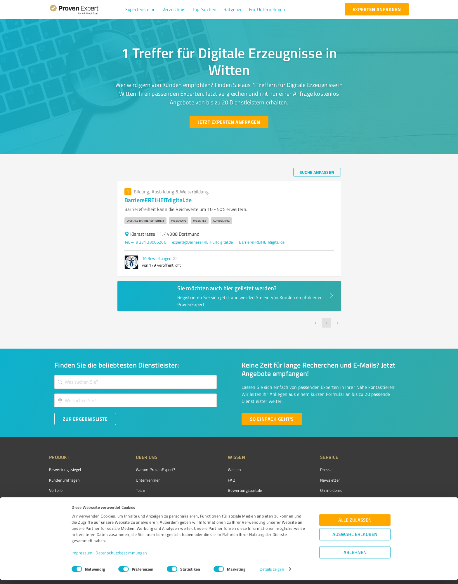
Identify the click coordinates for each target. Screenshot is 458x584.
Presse (293, 469)
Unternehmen (137, 480)
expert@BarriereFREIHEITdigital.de (202, 242)
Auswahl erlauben (354, 538)
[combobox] (135, 382)
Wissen (212, 469)
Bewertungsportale (223, 490)
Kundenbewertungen (224, 500)
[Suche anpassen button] (317, 172)
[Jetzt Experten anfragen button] (229, 122)
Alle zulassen (355, 523)
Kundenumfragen (64, 480)
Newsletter (297, 480)
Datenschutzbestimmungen (121, 556)
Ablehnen (355, 556)
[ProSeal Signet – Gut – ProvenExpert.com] (387, 480)
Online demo (298, 490)
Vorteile (56, 490)
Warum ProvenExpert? (144, 469)
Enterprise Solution (66, 500)
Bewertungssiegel (65, 469)
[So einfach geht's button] (272, 419)
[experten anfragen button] (377, 9)
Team (129, 490)
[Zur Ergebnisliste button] (85, 419)
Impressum (82, 556)
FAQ (209, 480)
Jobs (128, 500)
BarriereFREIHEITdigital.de (262, 242)
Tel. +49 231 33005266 (145, 242)
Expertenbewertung (304, 500)
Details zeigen (272, 573)
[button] (140, 9)
